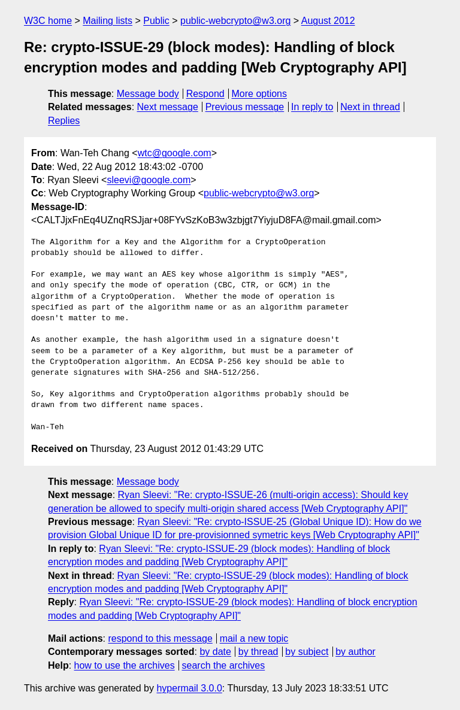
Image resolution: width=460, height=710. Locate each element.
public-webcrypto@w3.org (235, 21)
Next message (167, 107)
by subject (306, 652)
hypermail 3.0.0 (189, 688)
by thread (258, 652)
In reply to (312, 107)
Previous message (245, 107)
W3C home (48, 21)
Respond (205, 94)
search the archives (223, 665)
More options (260, 94)
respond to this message (160, 638)
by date (215, 652)
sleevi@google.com (148, 180)
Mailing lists (107, 21)
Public (156, 21)
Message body (148, 94)
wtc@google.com (174, 153)
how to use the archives (124, 665)
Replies (64, 121)
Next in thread (370, 107)
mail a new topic (254, 638)
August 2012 (328, 21)
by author (355, 652)
